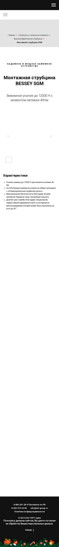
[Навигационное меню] (53, 5)
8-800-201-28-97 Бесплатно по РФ (29, 505)
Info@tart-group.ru (39, 508)
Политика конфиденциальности (29, 512)
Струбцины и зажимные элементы (33, 35)
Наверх (29, 530)
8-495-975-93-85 (19, 508)
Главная (11, 35)
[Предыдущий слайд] (8, 136)
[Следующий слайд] (51, 136)
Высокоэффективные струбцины (28, 39)
